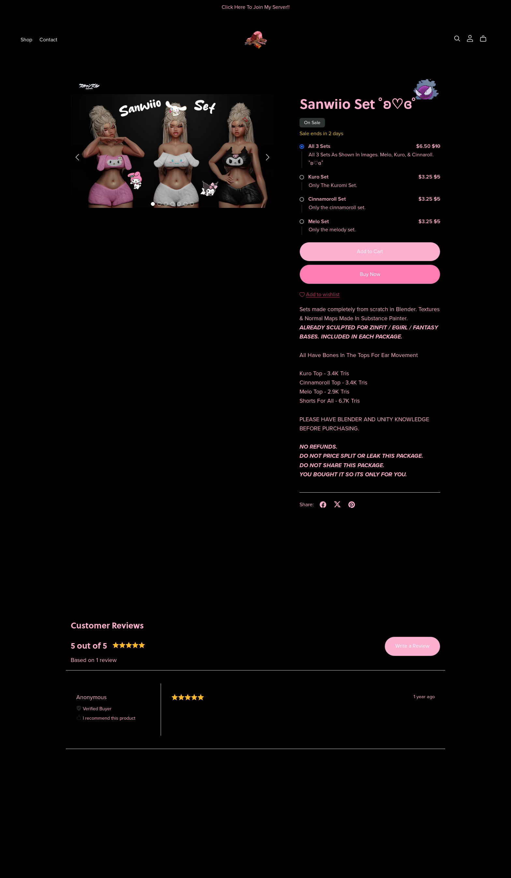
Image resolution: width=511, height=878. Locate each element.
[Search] (457, 39)
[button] (77, 157)
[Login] (470, 38)
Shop (26, 39)
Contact (48, 39)
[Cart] (485, 39)
